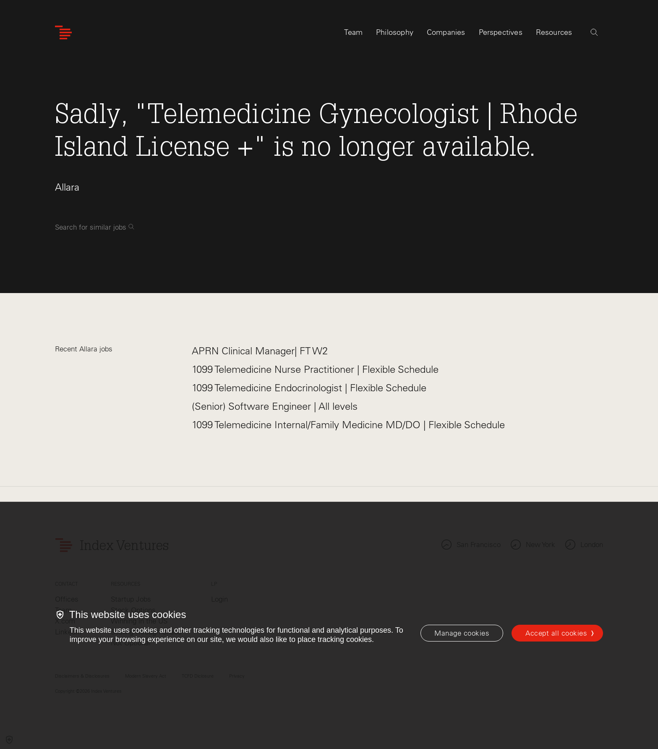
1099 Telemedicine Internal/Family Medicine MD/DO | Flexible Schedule (348, 425)
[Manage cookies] (461, 633)
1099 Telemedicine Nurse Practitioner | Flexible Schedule (315, 369)
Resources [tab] (554, 32)
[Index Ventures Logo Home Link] (63, 32)
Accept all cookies (556, 633)
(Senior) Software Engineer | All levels (275, 406)
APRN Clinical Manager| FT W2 (260, 351)
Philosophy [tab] (394, 32)
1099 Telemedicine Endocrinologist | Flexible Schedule (309, 388)
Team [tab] (353, 32)
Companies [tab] (446, 32)
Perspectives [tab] (500, 32)
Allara (67, 187)
